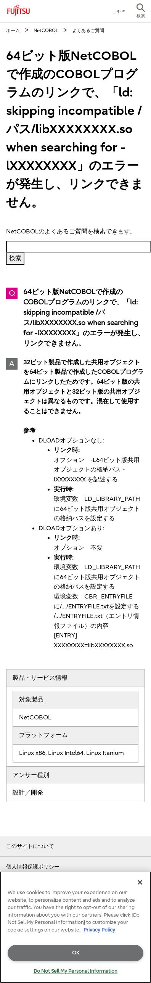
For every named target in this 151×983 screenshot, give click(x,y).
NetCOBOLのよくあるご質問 (46, 231)
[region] (75, 927)
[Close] (140, 882)
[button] (141, 11)
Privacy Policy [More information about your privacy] (99, 930)
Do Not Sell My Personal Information (75, 971)
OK (75, 953)
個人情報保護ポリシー (32, 867)
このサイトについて (30, 846)
